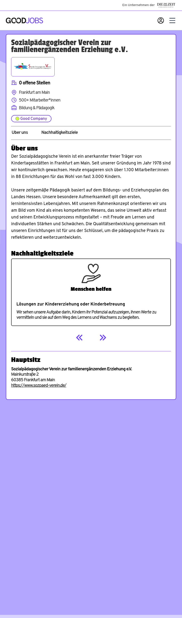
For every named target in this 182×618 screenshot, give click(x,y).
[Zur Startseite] (24, 20)
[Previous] (79, 337)
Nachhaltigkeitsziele (59, 133)
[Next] (102, 337)
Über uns (20, 133)
